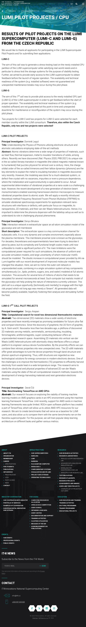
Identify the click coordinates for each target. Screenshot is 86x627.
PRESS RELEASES (10, 475)
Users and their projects (69, 486)
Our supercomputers (39, 453)
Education (62, 497)
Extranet (62, 4)
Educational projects (68, 511)
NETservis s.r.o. (43, 618)
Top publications (65, 475)
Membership (8, 458)
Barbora (34, 461)
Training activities (66, 503)
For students (8, 466)
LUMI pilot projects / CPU (53, 11)
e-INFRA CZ (51, 4)
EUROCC (42, 4)
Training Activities (38, 518)
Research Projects (67, 481)
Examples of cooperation (13, 505)
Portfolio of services (12, 503)
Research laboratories (68, 456)
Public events (8, 543)
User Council (36, 507)
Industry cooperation (11, 497)
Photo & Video (10, 480)
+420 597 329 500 (18, 602)
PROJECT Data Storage (39, 475)
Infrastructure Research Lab (72, 473)
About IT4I (7, 453)
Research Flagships (67, 478)
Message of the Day (38, 524)
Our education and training (70, 500)
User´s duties (36, 513)
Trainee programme (67, 508)
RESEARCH (62, 450)
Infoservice (8, 472)
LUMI (33, 458)
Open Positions (10, 464)
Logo (7, 477)
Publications (8, 469)
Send (42, 566)
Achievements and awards (69, 483)
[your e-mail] (19, 566)
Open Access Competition (30, 11)
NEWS (7, 483)
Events (5, 534)
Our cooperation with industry (15, 500)
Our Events (7, 538)
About (4, 450)
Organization (8, 456)
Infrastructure (37, 450)
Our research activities (68, 453)
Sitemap (35, 618)
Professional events (11, 540)
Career (6, 461)
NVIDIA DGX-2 (35, 466)
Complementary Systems (41, 469)
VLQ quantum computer (40, 464)
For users (12, 11)
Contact (6, 485)
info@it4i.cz (16, 596)
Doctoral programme (67, 505)
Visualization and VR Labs (41, 472)
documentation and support (42, 515)
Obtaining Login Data (39, 510)
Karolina (34, 456)
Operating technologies (40, 477)
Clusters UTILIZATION (39, 521)
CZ (72, 4)
